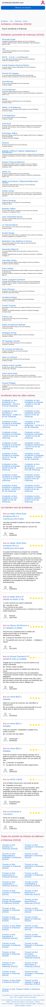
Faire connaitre (37, 995)
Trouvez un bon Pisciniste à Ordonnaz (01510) (11, 945)
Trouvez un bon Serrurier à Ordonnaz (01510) (11, 973)
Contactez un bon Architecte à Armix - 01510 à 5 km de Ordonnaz (33, 414)
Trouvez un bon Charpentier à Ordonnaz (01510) (10, 884)
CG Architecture (9, 89)
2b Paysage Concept (11, 341)
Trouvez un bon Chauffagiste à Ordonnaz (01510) (32, 884)
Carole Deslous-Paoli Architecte (15, 65)
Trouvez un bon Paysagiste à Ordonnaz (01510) (10, 936)
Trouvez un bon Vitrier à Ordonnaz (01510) (11, 981)
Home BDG (15, 697)
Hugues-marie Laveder (12, 365)
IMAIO (4, 99)
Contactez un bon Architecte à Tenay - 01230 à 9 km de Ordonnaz (33, 477)
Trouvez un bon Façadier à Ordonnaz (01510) (11, 910)
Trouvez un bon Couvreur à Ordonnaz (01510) (11, 892)
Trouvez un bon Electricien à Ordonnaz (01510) (32, 892)
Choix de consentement (30, 997)
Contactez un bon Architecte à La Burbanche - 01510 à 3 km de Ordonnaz (11, 403)
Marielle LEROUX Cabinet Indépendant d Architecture (19, 151)
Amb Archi (6, 123)
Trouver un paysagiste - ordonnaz (10, 1000)
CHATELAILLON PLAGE (13, 519)
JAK (4, 49)
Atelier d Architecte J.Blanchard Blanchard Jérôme (20, 182)
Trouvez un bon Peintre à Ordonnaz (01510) (33, 936)
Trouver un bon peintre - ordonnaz (28, 1000)
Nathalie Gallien (9, 208)
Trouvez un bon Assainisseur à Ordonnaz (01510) (10, 875)
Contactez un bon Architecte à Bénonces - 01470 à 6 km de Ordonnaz (34, 446)
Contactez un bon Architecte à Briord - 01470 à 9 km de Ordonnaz (33, 499)
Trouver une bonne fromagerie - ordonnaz (31, 1003)
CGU (15, 997)
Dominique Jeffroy (9, 133)
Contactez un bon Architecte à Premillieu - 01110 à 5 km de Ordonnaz (11, 424)
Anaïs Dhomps (8, 289)
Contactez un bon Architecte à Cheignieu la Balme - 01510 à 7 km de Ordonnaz (34, 456)
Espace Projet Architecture (13, 162)
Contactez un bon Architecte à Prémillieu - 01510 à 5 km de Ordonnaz (11, 435)
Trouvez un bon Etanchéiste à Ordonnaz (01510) (32, 901)
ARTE (12, 779)
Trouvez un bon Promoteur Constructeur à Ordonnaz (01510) (32, 955)
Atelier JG (6, 171)
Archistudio (14, 812)
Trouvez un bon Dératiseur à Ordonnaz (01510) (10, 847)
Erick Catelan (7, 268)
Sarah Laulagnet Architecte (13, 279)
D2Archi (5, 143)
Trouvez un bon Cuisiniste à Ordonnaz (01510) (11, 866)
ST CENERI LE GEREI (12, 628)
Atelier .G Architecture (11, 107)
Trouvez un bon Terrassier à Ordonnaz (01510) (34, 973)
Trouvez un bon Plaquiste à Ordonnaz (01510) (34, 945)
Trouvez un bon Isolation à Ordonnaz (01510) (11, 919)
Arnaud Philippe (9, 383)
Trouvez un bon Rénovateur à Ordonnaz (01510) (32, 965)
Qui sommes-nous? (7, 995)
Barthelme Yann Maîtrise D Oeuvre (17, 241)
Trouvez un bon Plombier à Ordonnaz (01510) (11, 954)
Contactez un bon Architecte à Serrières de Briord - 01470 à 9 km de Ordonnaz (11, 488)
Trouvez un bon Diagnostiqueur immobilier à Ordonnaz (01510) (11, 856)
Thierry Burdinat (9, 200)
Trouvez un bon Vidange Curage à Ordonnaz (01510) (32, 982)
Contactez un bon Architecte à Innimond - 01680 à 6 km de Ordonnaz (11, 446)
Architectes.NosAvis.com (12, 3)
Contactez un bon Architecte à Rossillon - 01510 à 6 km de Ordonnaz (34, 435)
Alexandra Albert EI (10, 249)
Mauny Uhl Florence (18, 625)
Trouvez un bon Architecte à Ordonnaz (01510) (34, 847)
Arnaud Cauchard (17, 656)
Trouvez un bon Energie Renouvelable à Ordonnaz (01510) (11, 901)
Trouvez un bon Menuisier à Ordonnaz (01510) (34, 928)
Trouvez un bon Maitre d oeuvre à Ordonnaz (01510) (11, 928)
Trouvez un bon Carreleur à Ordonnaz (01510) (34, 875)
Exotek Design (8, 233)
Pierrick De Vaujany (10, 73)
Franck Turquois (9, 305)
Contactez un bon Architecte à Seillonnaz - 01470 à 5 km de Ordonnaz (34, 424)
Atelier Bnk (14, 597)
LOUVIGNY (8, 814)
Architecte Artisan (9, 297)
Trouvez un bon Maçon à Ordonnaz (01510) (33, 919)
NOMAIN (6, 699)
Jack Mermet (7, 81)
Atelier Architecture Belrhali (13, 324)
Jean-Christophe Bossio (12, 217)
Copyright (20, 997)
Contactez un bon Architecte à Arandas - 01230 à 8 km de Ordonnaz (11, 467)
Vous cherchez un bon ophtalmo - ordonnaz (28, 1002)
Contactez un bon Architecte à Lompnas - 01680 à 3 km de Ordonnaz (34, 403)
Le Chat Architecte (10, 225)
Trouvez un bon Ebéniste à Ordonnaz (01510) (34, 855)
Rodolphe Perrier (9, 333)
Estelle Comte (8, 191)
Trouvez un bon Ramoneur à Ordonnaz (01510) (10, 965)
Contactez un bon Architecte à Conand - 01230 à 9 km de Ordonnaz (34, 488)
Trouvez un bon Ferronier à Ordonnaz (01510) (34, 910)
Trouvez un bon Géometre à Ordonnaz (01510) (34, 866)
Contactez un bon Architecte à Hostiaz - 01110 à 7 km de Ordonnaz (11, 456)
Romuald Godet (8, 39)
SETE (19, 779)
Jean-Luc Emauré (9, 357)
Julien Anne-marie (9, 373)
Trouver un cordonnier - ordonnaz (10, 1003)
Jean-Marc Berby (9, 260)
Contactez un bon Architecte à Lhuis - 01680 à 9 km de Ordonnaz (10, 499)
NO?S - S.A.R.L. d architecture (15, 57)
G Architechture (8, 115)
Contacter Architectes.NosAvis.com (23, 995)
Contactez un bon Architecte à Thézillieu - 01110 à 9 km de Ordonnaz (11, 477)
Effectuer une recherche (23, 7)
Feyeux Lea (7, 316)
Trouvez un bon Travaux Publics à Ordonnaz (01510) (21, 990)
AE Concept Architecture (12, 349)
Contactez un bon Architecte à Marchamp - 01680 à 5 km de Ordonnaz (11, 414)
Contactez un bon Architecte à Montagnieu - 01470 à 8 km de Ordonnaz (34, 467)
